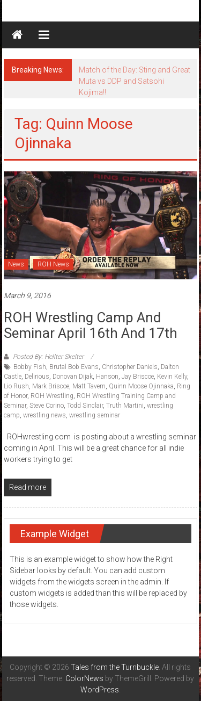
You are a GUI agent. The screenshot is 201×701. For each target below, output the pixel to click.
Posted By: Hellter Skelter (48, 356)
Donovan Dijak (73, 376)
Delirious (37, 376)
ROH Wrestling (52, 396)
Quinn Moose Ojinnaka (141, 386)
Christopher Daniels (130, 367)
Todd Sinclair (85, 405)
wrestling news (44, 415)
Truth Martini (125, 405)
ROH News (53, 264)
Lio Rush (16, 386)
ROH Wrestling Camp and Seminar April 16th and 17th (90, 325)
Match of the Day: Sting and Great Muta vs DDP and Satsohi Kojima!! (134, 81)
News (16, 264)
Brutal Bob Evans (74, 367)
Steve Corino (46, 405)
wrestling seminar (94, 415)
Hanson (107, 376)
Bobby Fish (29, 367)
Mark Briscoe (50, 386)
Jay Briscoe (138, 376)
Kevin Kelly (172, 376)
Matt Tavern (89, 386)
